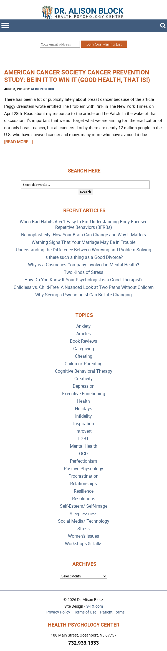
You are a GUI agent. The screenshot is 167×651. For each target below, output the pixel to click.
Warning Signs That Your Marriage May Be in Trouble (83, 242)
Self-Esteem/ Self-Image (83, 506)
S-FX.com (94, 606)
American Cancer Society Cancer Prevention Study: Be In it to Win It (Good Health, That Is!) (77, 75)
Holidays (83, 409)
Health (83, 401)
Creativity (83, 379)
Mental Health (83, 446)
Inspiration (83, 424)
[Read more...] (18, 141)
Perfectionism (83, 461)
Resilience (83, 491)
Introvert (83, 431)
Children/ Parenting (84, 364)
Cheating (83, 356)
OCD (83, 454)
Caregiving (83, 349)
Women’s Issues (83, 536)
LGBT (83, 439)
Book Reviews (83, 341)
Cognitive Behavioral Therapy (83, 371)
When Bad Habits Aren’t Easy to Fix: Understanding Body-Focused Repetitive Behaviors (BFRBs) (84, 224)
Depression (84, 386)
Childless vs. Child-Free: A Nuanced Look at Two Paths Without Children (84, 287)
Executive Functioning (83, 394)
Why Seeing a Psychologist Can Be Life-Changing (83, 295)
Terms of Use (85, 612)
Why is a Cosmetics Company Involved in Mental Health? (83, 265)
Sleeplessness (83, 514)
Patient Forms (112, 612)
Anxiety (83, 326)
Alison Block (42, 89)
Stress (83, 529)
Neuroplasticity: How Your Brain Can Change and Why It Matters (83, 235)
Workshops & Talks (83, 544)
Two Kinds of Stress (83, 272)
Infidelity (83, 416)
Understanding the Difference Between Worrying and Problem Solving (83, 250)
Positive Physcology (83, 469)
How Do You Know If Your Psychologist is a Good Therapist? (83, 280)
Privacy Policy (58, 612)
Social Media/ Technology (83, 521)
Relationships (83, 484)
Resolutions (83, 499)
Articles (83, 334)
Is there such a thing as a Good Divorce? (83, 257)
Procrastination (83, 476)
